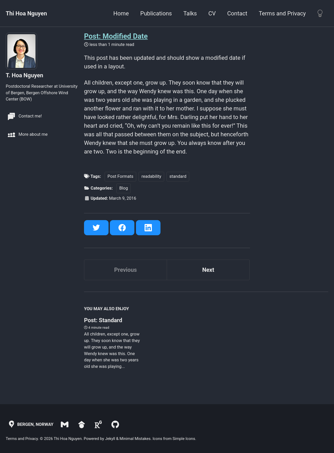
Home (121, 13)
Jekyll (110, 438)
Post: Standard (103, 320)
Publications (156, 13)
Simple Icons (183, 438)
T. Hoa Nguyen (24, 75)
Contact (237, 13)
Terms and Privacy (282, 13)
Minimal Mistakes (135, 438)
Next (208, 270)
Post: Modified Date (116, 36)
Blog (124, 187)
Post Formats (120, 176)
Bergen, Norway (30, 424)
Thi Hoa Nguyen (26, 13)
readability (152, 176)
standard (178, 176)
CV (212, 13)
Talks (190, 13)
